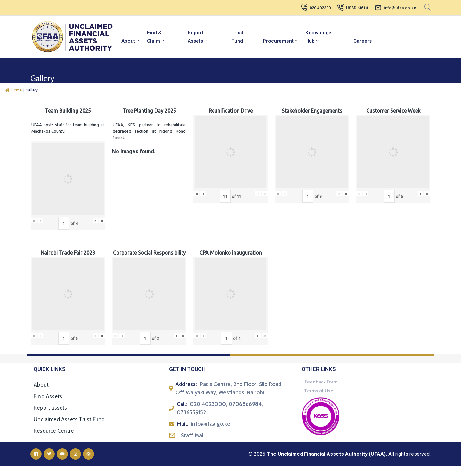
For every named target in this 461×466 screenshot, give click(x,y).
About (130, 41)
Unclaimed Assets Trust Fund (69, 419)
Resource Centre (54, 431)
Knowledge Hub (318, 37)
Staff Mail (193, 435)
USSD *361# (357, 8)
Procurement (280, 41)
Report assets (50, 408)
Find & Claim (156, 37)
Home (13, 90)
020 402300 (320, 8)
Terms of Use (318, 391)
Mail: (182, 424)
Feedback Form (321, 382)
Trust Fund (237, 37)
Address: (186, 384)
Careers (362, 41)
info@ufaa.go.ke (400, 8)
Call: (182, 404)
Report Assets (198, 37)
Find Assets (48, 396)
